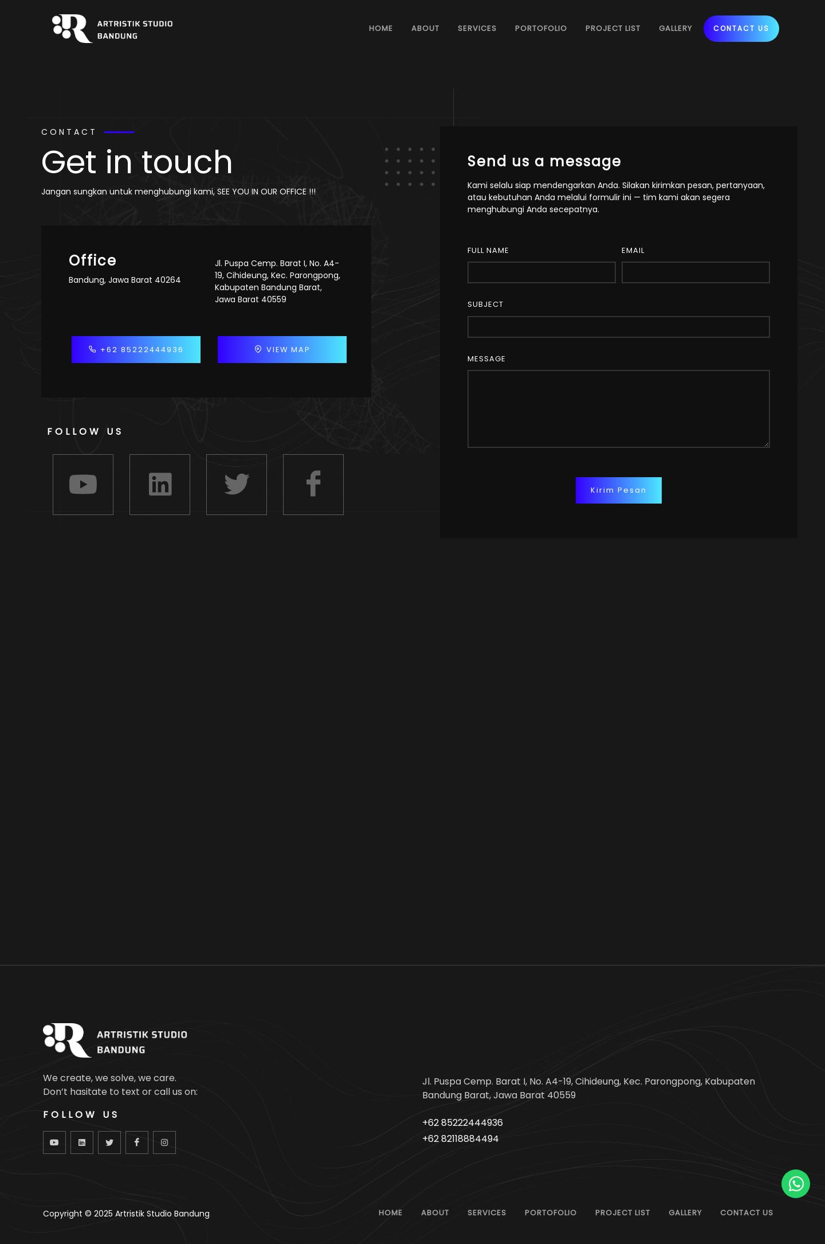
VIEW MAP (282, 349)
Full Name (488, 250)
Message (486, 358)
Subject (485, 304)
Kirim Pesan (619, 490)
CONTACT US (741, 28)
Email (633, 250)
